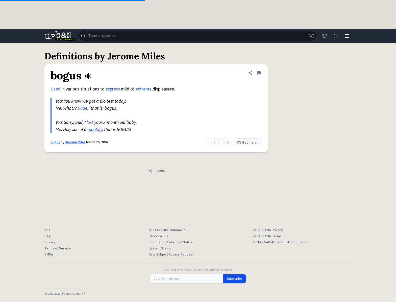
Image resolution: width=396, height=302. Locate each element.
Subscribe (234, 278)
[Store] (324, 35)
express (113, 89)
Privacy (50, 242)
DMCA (48, 254)
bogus (55, 142)
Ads (47, 230)
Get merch (247, 142)
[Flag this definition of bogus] (259, 73)
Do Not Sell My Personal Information (280, 242)
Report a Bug (158, 236)
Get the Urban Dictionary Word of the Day (198, 270)
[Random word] (311, 36)
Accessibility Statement (167, 230)
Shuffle (156, 171)
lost (90, 122)
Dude (82, 108)
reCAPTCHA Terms (267, 236)
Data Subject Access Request (171, 254)
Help (47, 236)
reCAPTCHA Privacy (268, 230)
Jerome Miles (75, 142)
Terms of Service (57, 248)
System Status (160, 248)
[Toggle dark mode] (335, 35)
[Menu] (347, 35)
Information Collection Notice (171, 242)
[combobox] (197, 36)
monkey (95, 129)
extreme (144, 89)
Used (55, 89)
